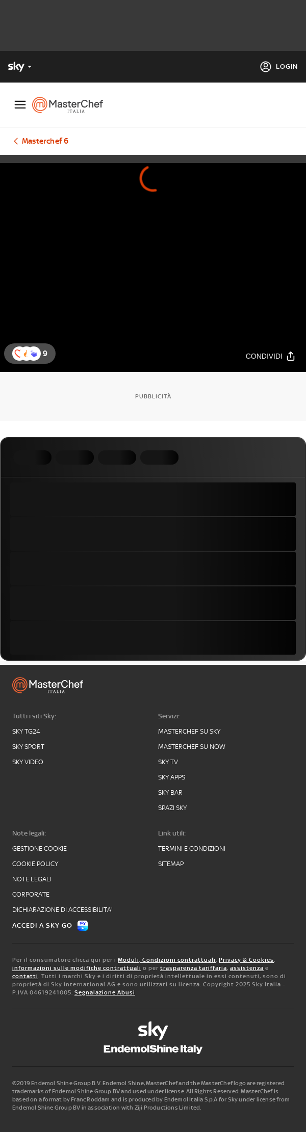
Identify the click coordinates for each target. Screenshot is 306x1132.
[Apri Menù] (20, 104)
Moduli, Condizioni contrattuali (167, 959)
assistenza (247, 968)
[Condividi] (271, 356)
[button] (34, 353)
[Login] (279, 67)
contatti (25, 976)
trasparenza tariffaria (193, 968)
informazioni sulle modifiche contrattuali (76, 968)
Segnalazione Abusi (104, 992)
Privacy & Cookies (246, 959)
